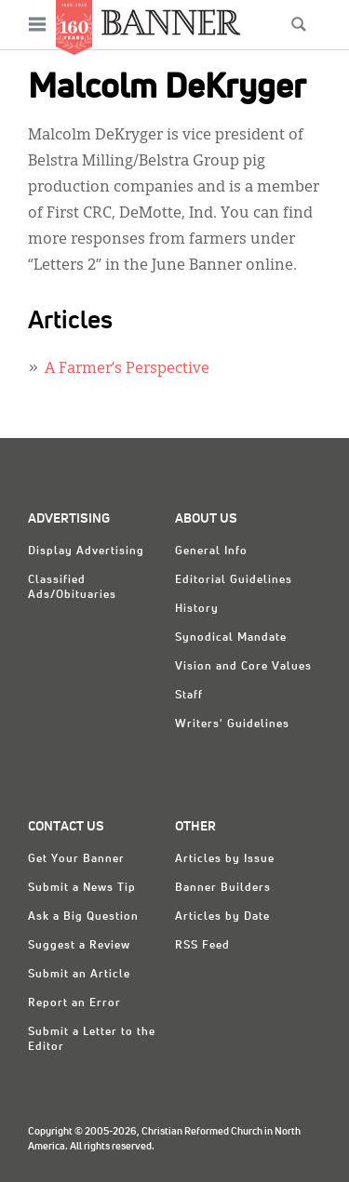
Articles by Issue (225, 859)
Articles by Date (222, 917)
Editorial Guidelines (233, 580)
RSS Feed (202, 945)
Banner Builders (223, 888)
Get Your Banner (76, 859)
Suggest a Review (79, 945)
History (197, 609)
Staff (189, 695)
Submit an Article (79, 974)
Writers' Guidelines (232, 724)
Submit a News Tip (82, 888)
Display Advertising (86, 551)
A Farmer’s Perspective (127, 369)
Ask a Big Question (83, 917)
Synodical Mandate (231, 638)
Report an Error (74, 1003)
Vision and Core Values (243, 666)
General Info (211, 551)
